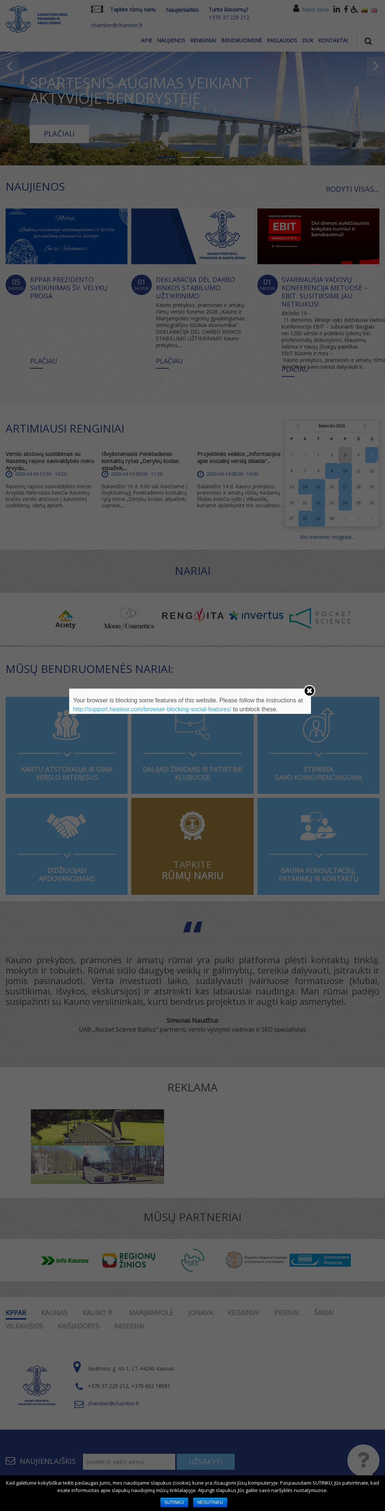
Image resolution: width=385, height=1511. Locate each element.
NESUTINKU (210, 1502)
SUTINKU (174, 1502)
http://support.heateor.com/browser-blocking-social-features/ (152, 709)
